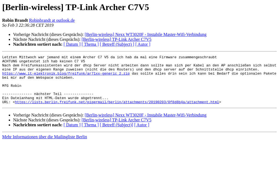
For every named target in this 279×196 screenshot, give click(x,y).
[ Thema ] (90, 44)
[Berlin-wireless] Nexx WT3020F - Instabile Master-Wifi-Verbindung (146, 34)
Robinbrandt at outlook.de (52, 20)
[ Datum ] (71, 44)
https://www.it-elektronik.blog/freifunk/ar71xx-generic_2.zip (66, 77)
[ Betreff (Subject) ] (117, 44)
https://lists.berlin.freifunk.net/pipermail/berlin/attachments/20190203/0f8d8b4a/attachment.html (117, 111)
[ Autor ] (142, 44)
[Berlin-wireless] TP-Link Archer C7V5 (116, 39)
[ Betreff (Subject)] (116, 134)
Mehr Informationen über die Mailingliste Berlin (44, 146)
